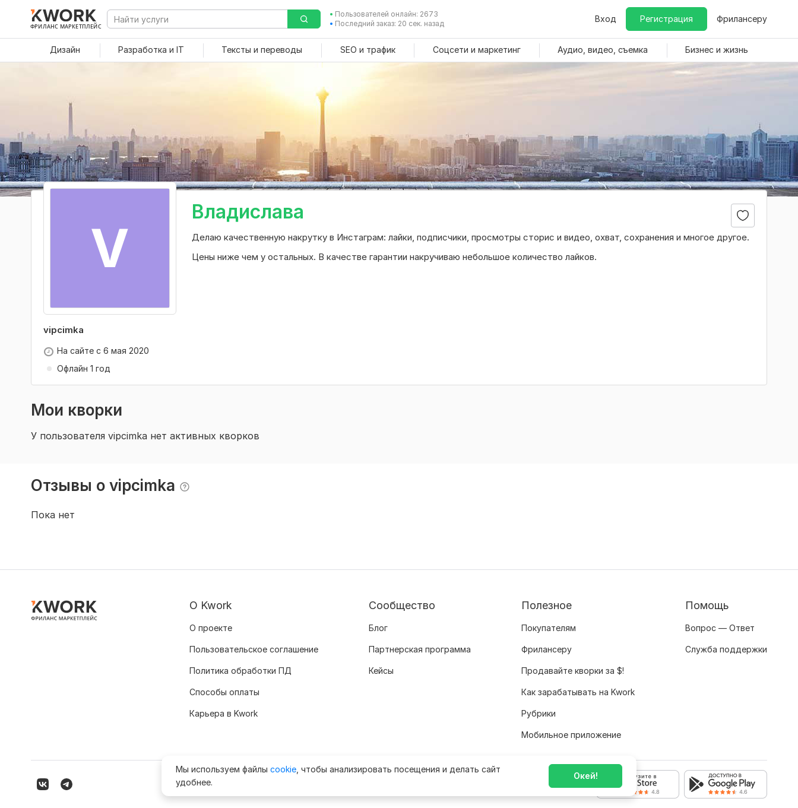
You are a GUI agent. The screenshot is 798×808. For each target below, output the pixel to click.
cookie (283, 769)
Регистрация (666, 19)
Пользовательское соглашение (253, 649)
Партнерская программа (420, 649)
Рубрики (538, 713)
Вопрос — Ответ (720, 628)
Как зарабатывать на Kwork (578, 692)
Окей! (586, 776)
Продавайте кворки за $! (572, 671)
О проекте (210, 628)
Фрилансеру (742, 19)
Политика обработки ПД (240, 671)
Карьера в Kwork (223, 713)
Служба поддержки (726, 649)
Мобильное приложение (571, 735)
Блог (378, 628)
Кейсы (381, 671)
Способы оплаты (224, 692)
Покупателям (548, 628)
